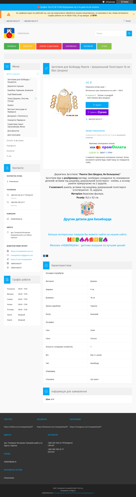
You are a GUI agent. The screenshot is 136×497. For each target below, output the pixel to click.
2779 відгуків (110, 2)
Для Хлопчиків (14, 135)
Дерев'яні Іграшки (16, 86)
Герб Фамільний (15, 94)
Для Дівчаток (13, 131)
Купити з (98, 112)
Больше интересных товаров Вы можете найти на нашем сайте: (87, 234)
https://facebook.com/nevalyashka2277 (52, 427)
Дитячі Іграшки (13, 74)
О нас (104, 46)
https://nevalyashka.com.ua (22, 251)
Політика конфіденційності (84, 493)
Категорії (27, 46)
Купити (98, 105)
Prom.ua (80, 488)
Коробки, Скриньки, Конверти (20, 90)
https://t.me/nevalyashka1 (21, 259)
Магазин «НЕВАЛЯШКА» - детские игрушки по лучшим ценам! (87, 245)
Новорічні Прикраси (16, 120)
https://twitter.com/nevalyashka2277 (18, 427)
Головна (11, 46)
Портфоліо (71, 46)
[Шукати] (129, 33)
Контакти (88, 46)
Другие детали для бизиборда (87, 219)
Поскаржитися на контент (63, 493)
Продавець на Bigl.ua (68, 491)
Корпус (11, 105)
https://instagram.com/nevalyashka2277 (85, 427)
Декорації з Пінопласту (18, 116)
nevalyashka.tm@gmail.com (22, 255)
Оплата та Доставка (49, 46)
